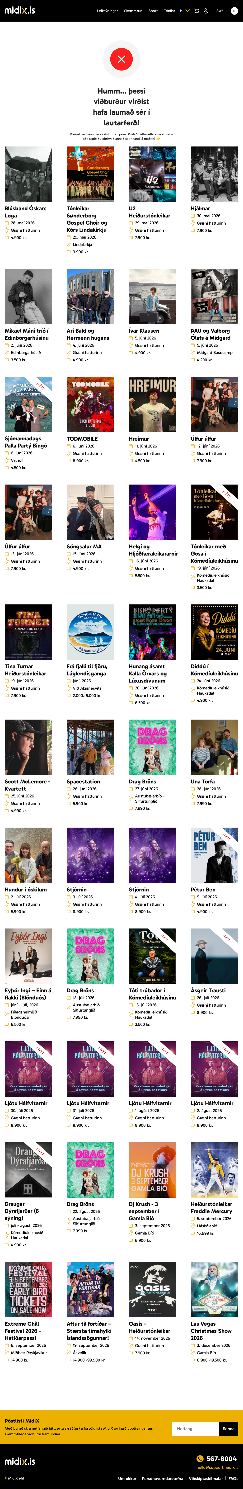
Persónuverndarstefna (162, 1478)
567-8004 (221, 1459)
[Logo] (20, 10)
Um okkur (127, 1478)
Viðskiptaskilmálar (206, 1478)
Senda (228, 1428)
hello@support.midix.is (217, 1467)
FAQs (233, 1478)
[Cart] (196, 11)
